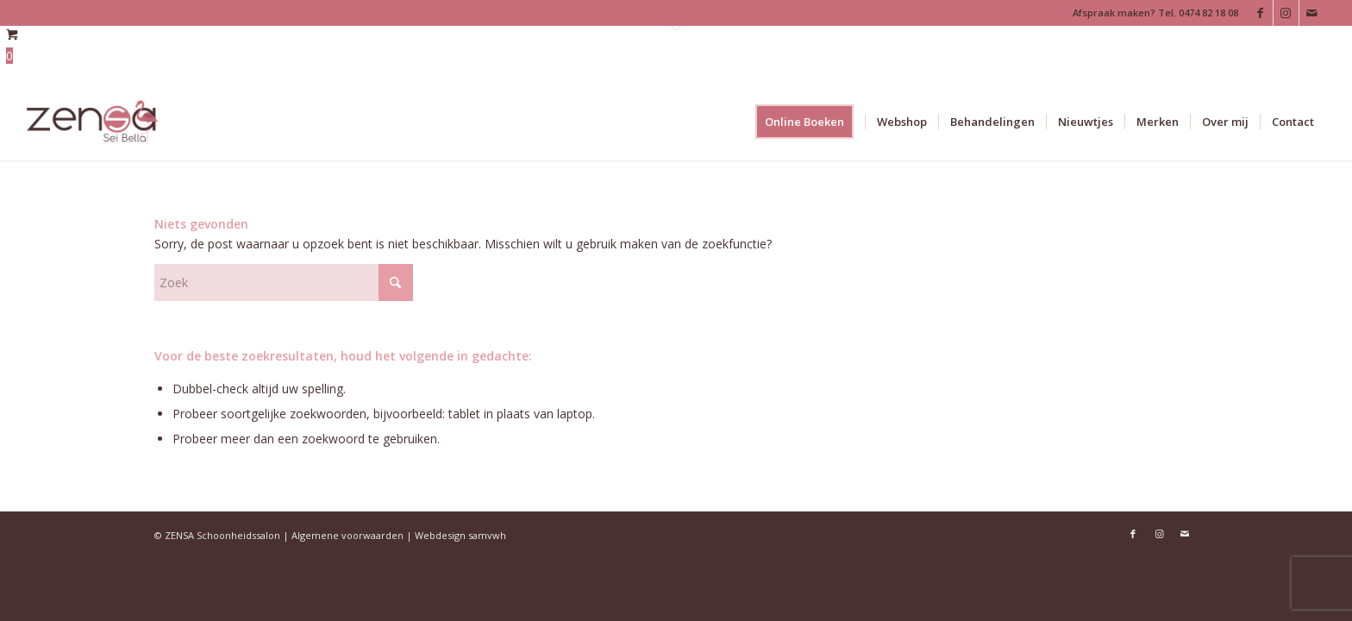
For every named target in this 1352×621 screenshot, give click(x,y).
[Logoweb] (93, 121)
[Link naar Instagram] (1286, 13)
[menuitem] (810, 121)
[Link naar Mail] (1312, 13)
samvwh (487, 535)
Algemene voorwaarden (347, 535)
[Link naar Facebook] (1260, 13)
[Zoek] (283, 282)
